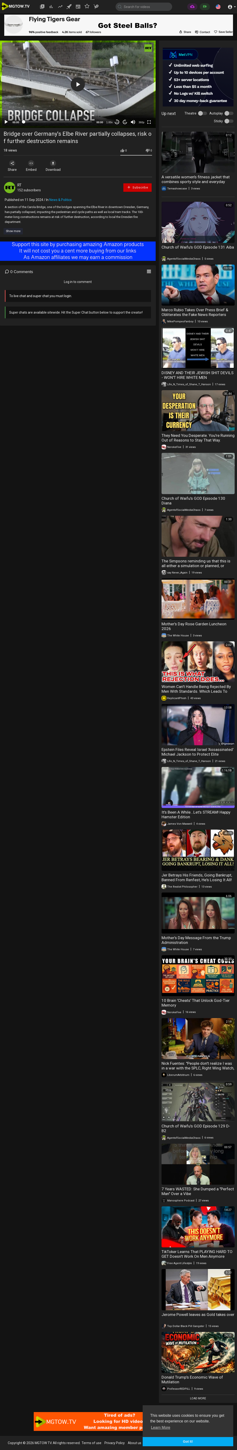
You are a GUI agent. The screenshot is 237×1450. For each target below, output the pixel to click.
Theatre (190, 113)
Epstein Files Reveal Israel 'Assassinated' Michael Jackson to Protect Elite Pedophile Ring (197, 754)
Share (12, 166)
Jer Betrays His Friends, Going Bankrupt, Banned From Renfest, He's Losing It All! (197, 877)
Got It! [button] (188, 1441)
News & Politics (60, 200)
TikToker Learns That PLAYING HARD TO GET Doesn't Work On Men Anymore (197, 1254)
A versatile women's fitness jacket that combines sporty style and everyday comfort (196, 182)
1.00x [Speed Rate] (109, 122)
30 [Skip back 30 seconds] (117, 122)
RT (19, 185)
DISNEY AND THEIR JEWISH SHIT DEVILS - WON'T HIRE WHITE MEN (197, 375)
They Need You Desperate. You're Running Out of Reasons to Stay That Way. (198, 437)
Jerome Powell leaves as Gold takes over (198, 1314)
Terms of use (91, 1443)
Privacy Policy (114, 1443)
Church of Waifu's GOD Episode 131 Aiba (198, 247)
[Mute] (133, 122)
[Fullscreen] (149, 122)
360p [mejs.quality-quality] (141, 122)
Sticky (218, 121)
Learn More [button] (160, 1427)
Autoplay (216, 113)
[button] (218, 6)
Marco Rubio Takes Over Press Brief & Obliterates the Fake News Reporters (195, 312)
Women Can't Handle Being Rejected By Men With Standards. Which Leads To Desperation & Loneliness (196, 691)
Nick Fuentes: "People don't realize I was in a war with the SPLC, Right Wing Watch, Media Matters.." (198, 1068)
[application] (78, 84)
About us (134, 1443)
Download (53, 166)
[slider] (58, 121)
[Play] (6, 122)
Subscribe (137, 187)
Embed (31, 166)
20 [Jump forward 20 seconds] (125, 122)
